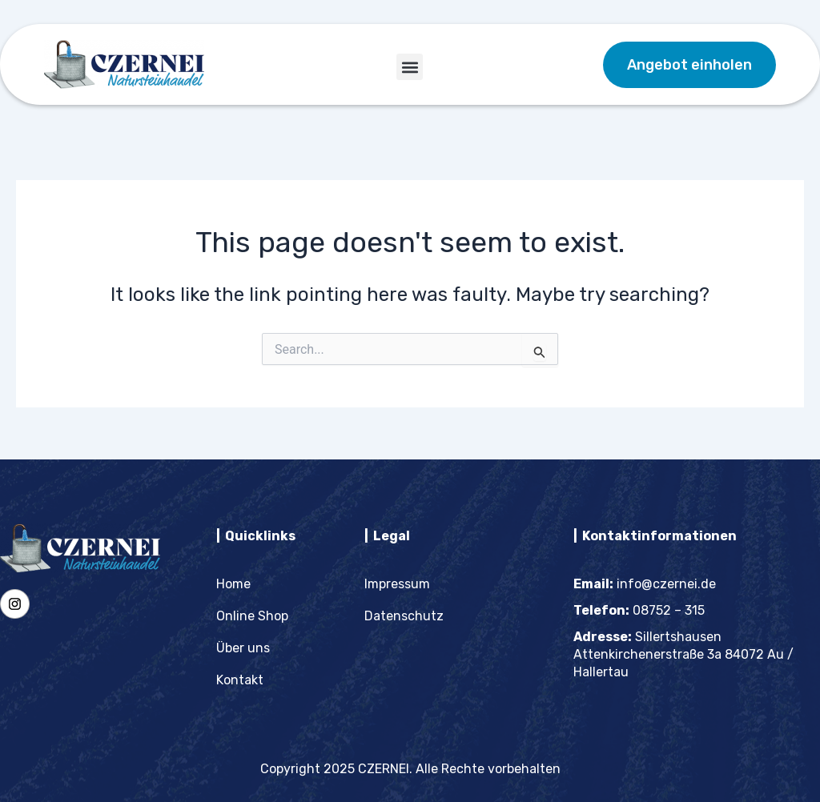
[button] (409, 67)
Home (233, 583)
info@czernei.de (666, 583)
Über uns (243, 648)
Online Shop (252, 616)
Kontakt (239, 680)
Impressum (397, 583)
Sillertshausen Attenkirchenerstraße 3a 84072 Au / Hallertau (683, 654)
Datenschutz (404, 616)
